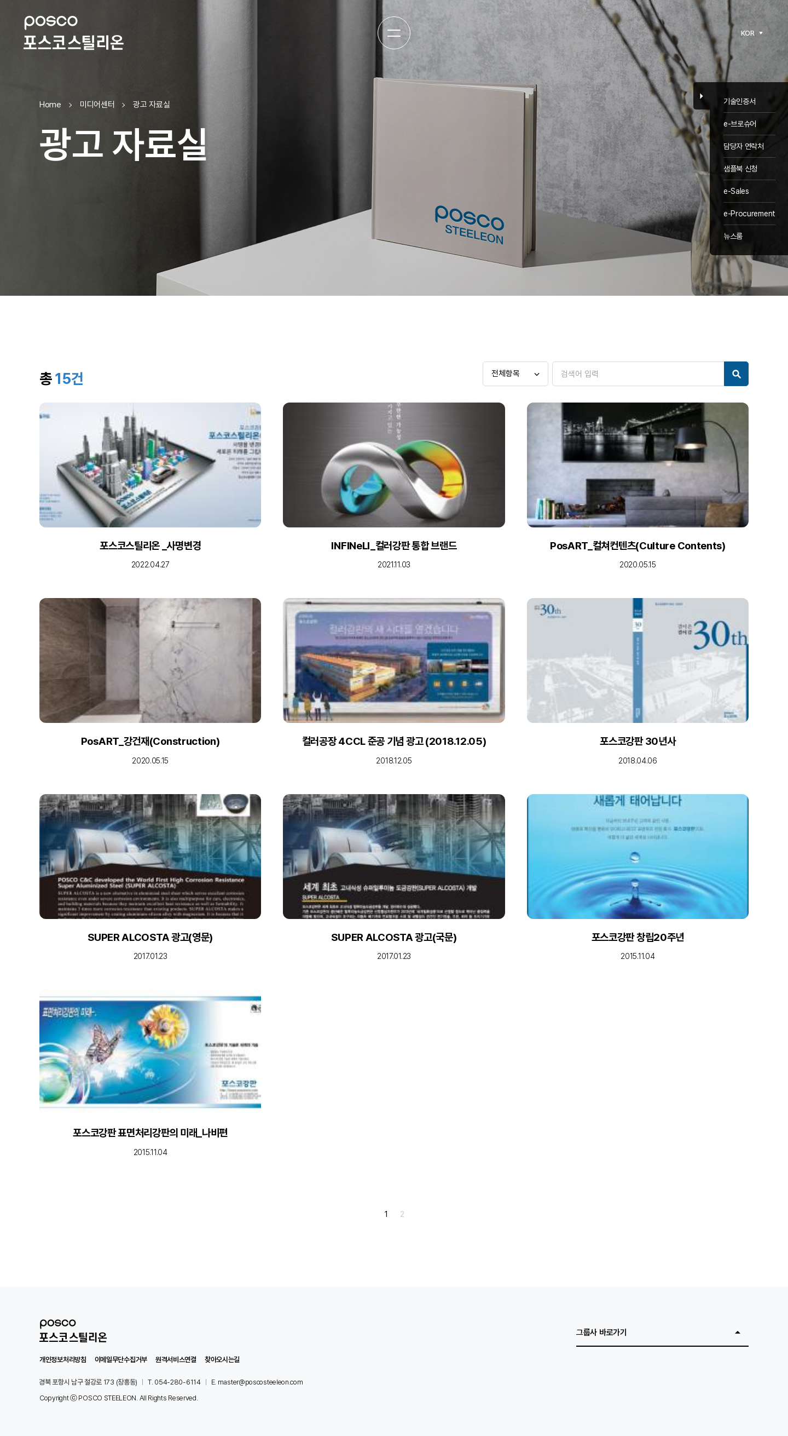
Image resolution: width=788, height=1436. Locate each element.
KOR (748, 33)
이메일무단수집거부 (121, 1359)
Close (701, 96)
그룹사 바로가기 (601, 1332)
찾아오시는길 (222, 1359)
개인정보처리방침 (62, 1359)
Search (736, 373)
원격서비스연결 (175, 1359)
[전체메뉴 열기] (394, 32)
